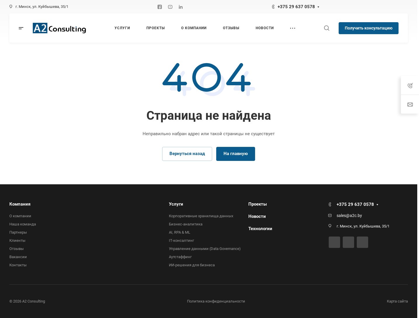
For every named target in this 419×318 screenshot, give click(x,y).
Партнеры (18, 232)
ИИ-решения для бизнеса (192, 265)
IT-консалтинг (181, 240)
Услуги (176, 204)
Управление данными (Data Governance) (205, 248)
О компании (20, 216)
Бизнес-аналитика (185, 224)
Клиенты (17, 240)
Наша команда (22, 224)
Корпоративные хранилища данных (201, 216)
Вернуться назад (187, 153)
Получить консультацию (368, 28)
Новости (257, 216)
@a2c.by (354, 215)
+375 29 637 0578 (296, 6)
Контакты (18, 265)
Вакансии (18, 257)
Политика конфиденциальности (216, 301)
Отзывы (16, 248)
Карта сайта (397, 301)
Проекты (257, 204)
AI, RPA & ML (179, 232)
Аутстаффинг (180, 257)
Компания (19, 204)
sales (341, 215)
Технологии (260, 228)
